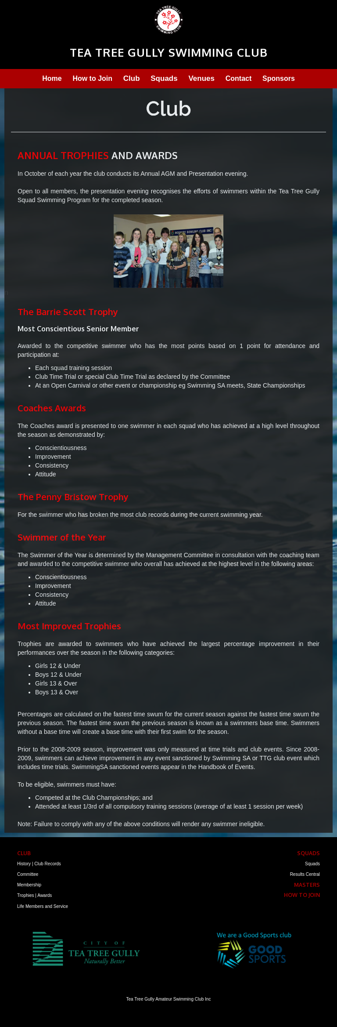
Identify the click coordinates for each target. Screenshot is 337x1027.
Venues (201, 78)
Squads (164, 78)
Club (131, 78)
